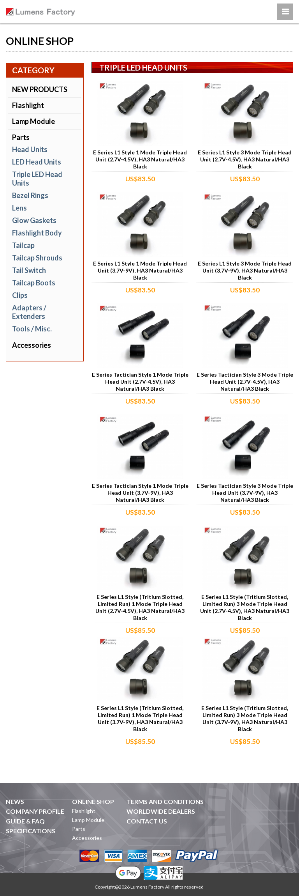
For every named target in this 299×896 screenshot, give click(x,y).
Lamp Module (33, 121)
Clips (20, 295)
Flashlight (28, 105)
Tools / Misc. (32, 328)
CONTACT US (147, 821)
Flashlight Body (37, 232)
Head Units (29, 149)
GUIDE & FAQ (25, 821)
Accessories (31, 345)
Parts (21, 137)
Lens (19, 208)
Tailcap (23, 245)
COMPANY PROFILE (35, 811)
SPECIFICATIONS (30, 830)
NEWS (15, 801)
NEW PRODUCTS (39, 89)
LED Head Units (36, 162)
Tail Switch (29, 270)
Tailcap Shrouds (37, 257)
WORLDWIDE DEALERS (161, 811)
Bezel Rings (30, 195)
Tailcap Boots (33, 282)
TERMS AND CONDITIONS (165, 801)
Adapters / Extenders (29, 312)
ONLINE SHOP (93, 801)
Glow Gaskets (34, 220)
